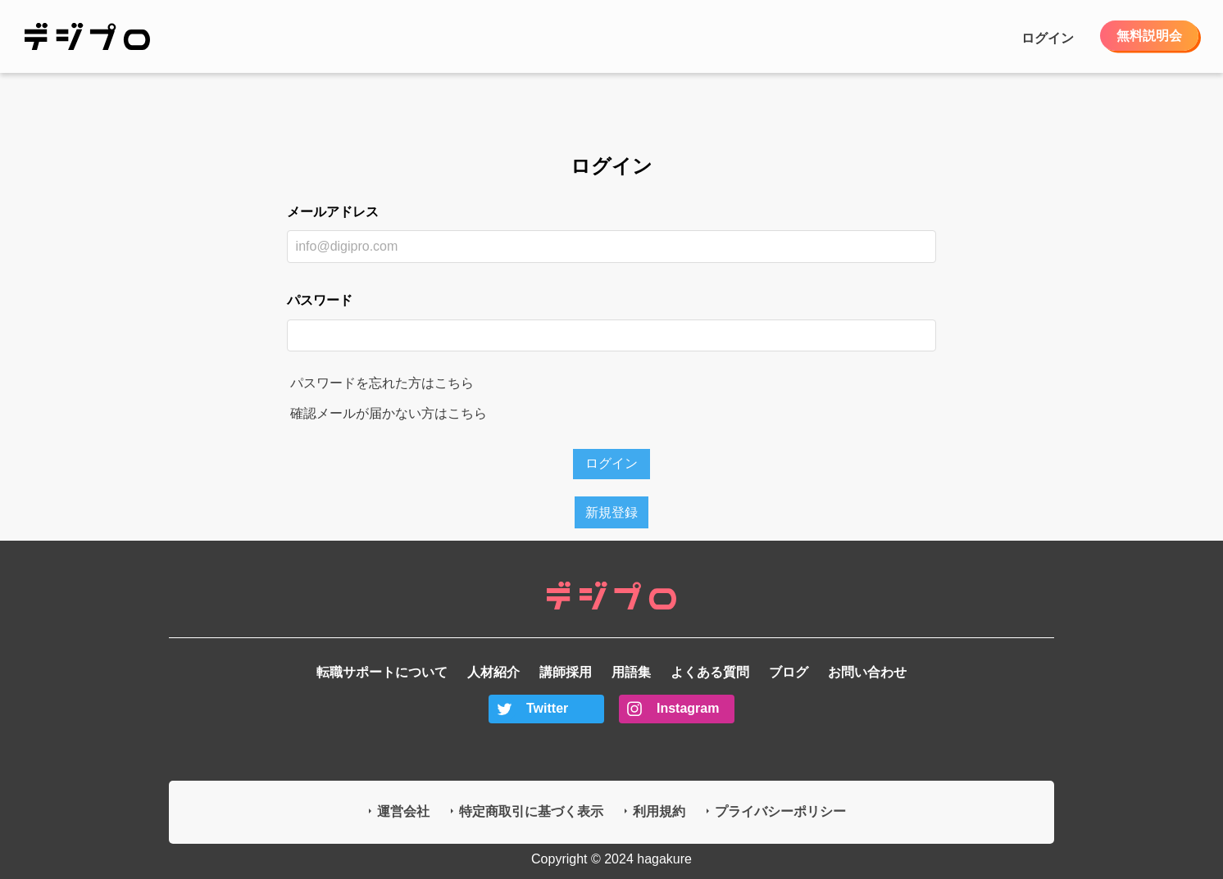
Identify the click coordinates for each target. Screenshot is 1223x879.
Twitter (547, 708)
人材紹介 (493, 672)
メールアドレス (333, 212)
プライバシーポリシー (780, 811)
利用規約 (659, 811)
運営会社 (403, 811)
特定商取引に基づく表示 (531, 811)
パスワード (319, 300)
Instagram (688, 708)
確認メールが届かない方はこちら (388, 413)
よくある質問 (710, 672)
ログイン (1047, 38)
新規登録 (611, 512)
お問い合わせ (867, 672)
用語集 (631, 672)
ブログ (788, 672)
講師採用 (565, 672)
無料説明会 (1149, 36)
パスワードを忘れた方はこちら (382, 383)
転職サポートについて (382, 672)
